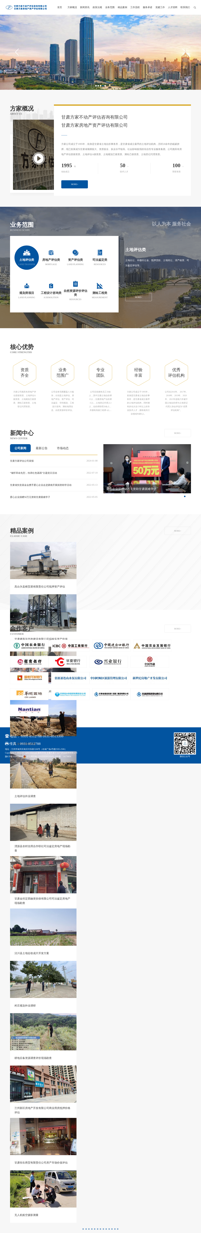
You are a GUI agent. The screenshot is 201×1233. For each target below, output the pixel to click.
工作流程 (135, 7)
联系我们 (185, 7)
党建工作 (160, 7)
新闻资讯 (84, 7)
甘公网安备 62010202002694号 (39, 759)
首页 (59, 7)
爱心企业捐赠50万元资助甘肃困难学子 (30, 499)
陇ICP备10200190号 (14, 759)
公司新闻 (20, 450)
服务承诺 (147, 7)
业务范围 (110, 7)
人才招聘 (172, 7)
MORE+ (152, 187)
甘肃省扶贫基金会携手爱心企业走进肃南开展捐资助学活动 (40, 487)
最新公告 (42, 450)
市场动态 (63, 450)
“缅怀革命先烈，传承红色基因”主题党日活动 (33, 475)
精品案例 (122, 7)
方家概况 (72, 7)
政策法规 (97, 7)
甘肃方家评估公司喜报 (22, 463)
